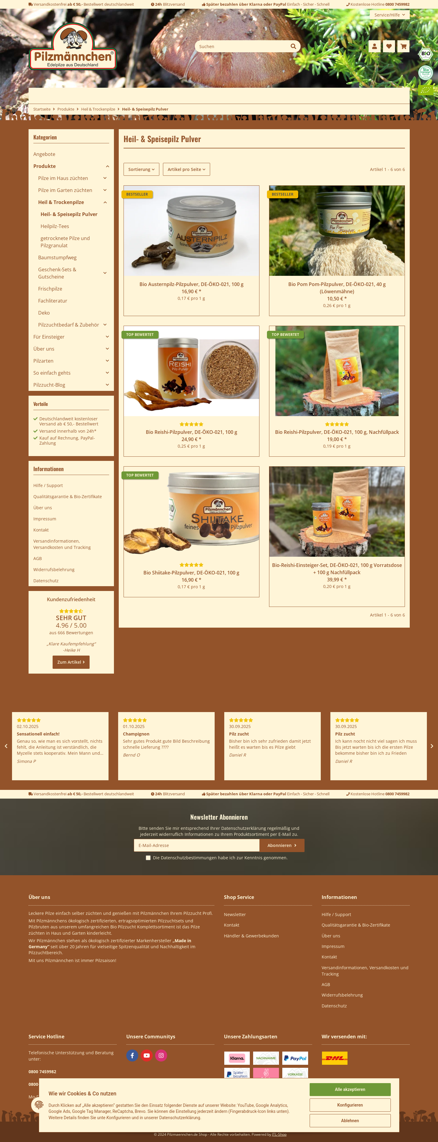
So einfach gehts (52, 373)
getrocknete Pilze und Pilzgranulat (65, 242)
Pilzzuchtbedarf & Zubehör (68, 324)
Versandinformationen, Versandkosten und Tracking (62, 544)
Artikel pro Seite (184, 169)
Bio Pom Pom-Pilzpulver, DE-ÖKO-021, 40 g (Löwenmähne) (337, 288)
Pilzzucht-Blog (49, 385)
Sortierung (139, 169)
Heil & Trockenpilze (61, 202)
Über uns (43, 349)
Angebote (44, 154)
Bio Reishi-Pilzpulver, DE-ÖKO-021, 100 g (191, 432)
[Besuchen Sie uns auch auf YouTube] (147, 1055)
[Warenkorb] (403, 46)
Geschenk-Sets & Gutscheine (57, 273)
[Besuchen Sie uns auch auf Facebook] (132, 1055)
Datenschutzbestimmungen (189, 857)
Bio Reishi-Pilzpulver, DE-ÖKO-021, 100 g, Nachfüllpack (337, 432)
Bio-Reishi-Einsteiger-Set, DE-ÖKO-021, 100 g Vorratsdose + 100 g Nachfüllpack (337, 569)
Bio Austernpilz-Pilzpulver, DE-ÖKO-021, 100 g (191, 284)
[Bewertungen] (191, 424)
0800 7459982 (397, 4)
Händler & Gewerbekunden (251, 936)
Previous (6, 746)
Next (432, 746)
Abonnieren (280, 845)
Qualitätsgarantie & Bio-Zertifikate (67, 496)
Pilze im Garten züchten (65, 190)
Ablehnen (350, 1120)
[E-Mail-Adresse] (197, 845)
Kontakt (41, 530)
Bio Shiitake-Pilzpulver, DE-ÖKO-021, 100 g (191, 572)
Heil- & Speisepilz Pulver (69, 214)
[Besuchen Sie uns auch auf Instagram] (161, 1055)
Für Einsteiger (49, 336)
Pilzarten (43, 361)
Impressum (44, 519)
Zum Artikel (69, 662)
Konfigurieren (350, 1105)
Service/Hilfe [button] (387, 15)
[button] (375, 46)
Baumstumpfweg (57, 257)
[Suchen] (240, 46)
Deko (44, 312)
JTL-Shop (279, 1134)
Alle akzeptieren (350, 1089)
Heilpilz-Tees (55, 226)
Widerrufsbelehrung (54, 569)
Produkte (44, 166)
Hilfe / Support (48, 485)
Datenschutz (46, 580)
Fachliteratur (52, 300)
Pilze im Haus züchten (63, 178)
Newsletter (235, 914)
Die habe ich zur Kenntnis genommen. (220, 857)
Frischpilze (50, 288)
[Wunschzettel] (389, 46)
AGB (37, 558)
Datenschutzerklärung (243, 828)
